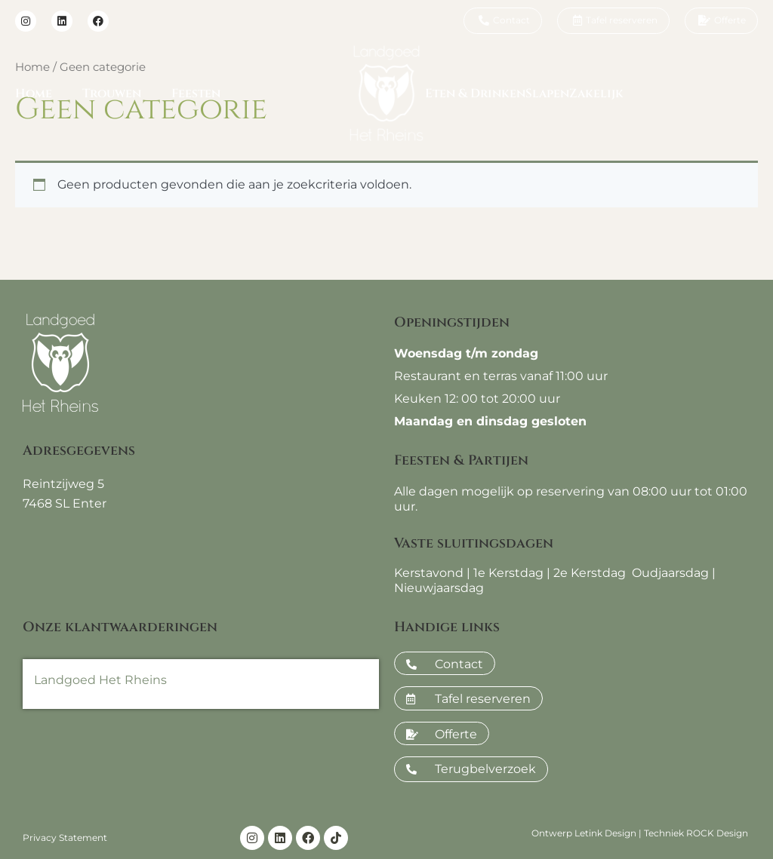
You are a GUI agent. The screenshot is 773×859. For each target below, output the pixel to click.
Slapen (547, 93)
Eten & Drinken (475, 93)
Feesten (195, 93)
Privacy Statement (65, 837)
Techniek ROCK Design (696, 833)
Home (33, 93)
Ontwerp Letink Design (583, 833)
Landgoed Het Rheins (100, 680)
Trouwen (111, 93)
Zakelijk (596, 93)
